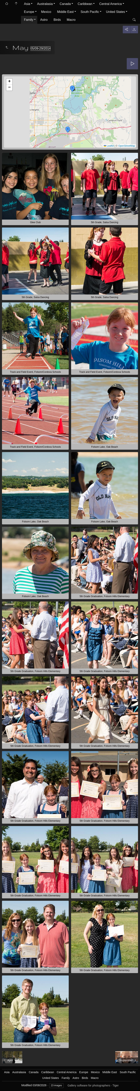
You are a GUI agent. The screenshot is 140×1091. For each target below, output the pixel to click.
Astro (44, 19)
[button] (67, 130)
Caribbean (85, 4)
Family (28, 19)
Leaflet (109, 145)
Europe (29, 11)
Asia (27, 4)
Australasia (45, 4)
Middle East (65, 11)
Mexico (46, 11)
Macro (71, 19)
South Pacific (90, 11)
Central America (110, 4)
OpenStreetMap (126, 145)
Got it (25, 1082)
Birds (57, 19)
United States (115, 11)
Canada (65, 4)
